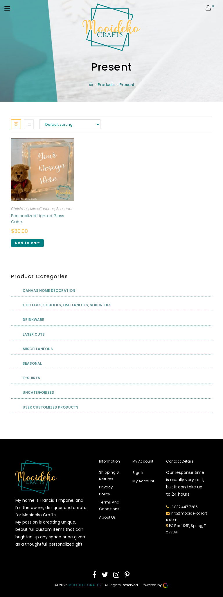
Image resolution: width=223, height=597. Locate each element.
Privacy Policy (106, 490)
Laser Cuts (34, 334)
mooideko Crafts (85, 584)
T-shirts (31, 377)
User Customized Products (50, 407)
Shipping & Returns (109, 476)
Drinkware (33, 319)
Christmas (19, 208)
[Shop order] (69, 124)
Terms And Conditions (109, 505)
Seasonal (64, 208)
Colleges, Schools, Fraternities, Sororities (67, 305)
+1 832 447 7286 (184, 506)
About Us (107, 517)
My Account (143, 481)
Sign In (138, 472)
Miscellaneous (42, 208)
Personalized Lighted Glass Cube (37, 219)
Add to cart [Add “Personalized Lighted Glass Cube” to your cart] (27, 242)
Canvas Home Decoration (49, 290)
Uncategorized (38, 392)
